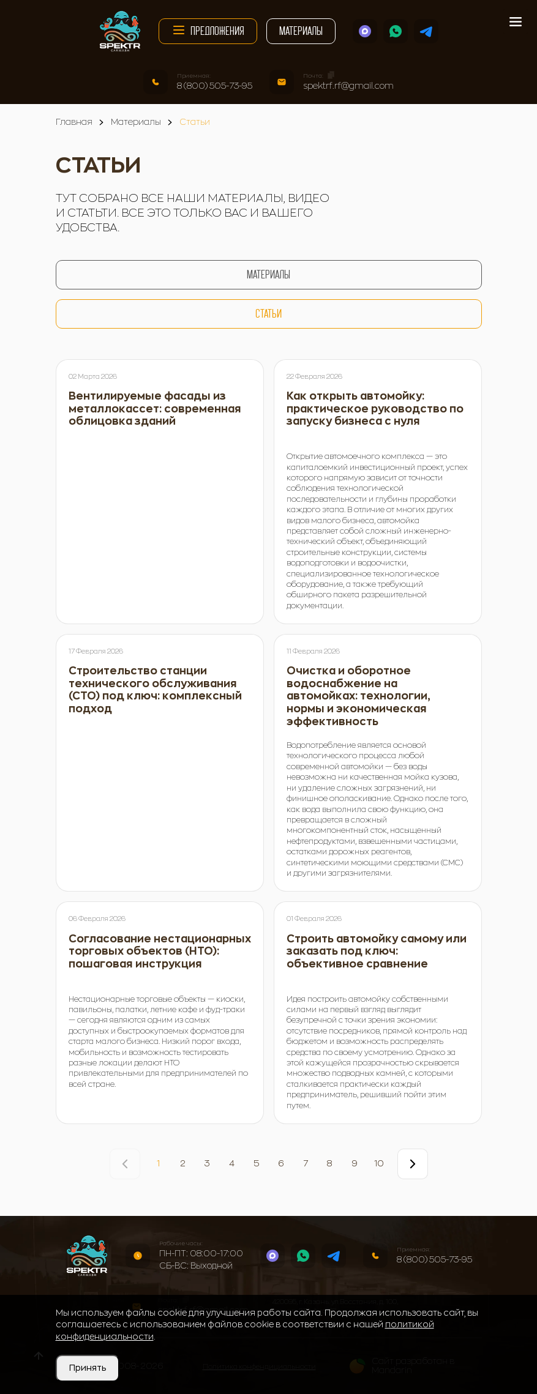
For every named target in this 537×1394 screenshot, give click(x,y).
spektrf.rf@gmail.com (348, 85)
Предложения (207, 30)
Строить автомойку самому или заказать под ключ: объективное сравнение (377, 951)
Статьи (268, 313)
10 (379, 1163)
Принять (87, 1367)
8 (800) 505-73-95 (214, 85)
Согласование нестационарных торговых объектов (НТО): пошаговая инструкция (160, 951)
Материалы (301, 31)
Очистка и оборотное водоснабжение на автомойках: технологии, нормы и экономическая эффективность (358, 696)
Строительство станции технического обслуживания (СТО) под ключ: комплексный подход (155, 690)
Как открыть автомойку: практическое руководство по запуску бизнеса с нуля (375, 409)
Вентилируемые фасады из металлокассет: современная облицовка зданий (155, 409)
